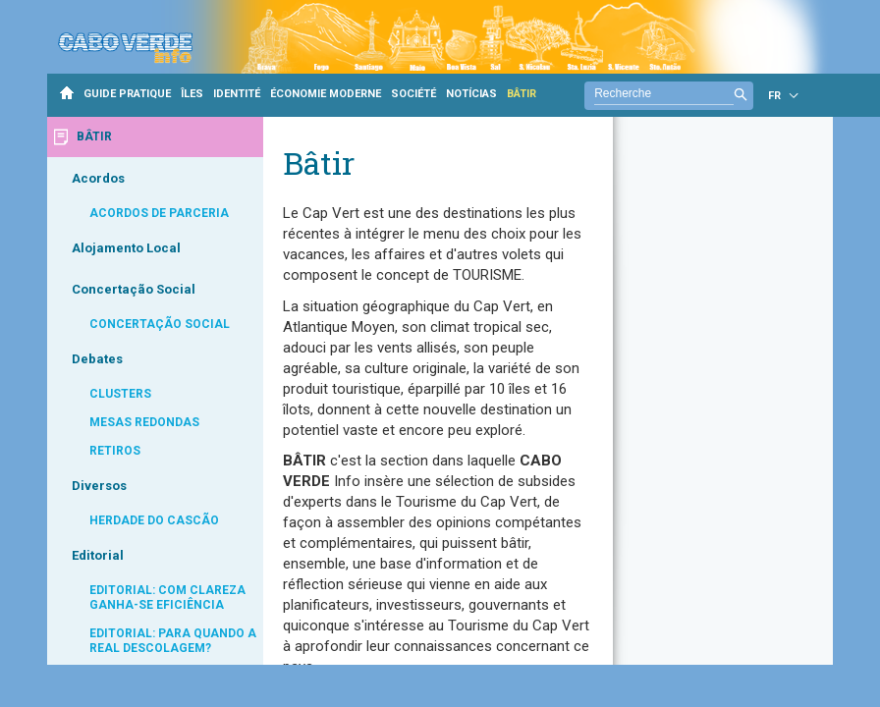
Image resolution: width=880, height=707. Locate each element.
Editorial (98, 555)
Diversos (99, 485)
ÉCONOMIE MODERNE (325, 93)
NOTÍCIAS (471, 93)
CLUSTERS (120, 394)
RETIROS (114, 451)
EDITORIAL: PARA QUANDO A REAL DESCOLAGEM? (172, 640)
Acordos (98, 178)
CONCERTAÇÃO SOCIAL (159, 324)
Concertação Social (133, 289)
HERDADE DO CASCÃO (154, 520)
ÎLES (192, 93)
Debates (97, 359)
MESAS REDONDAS (144, 422)
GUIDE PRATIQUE (127, 93)
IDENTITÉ (236, 93)
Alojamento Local (126, 248)
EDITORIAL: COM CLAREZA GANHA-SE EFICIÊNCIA (167, 597)
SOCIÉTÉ (413, 93)
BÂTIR (521, 93)
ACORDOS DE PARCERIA (159, 213)
